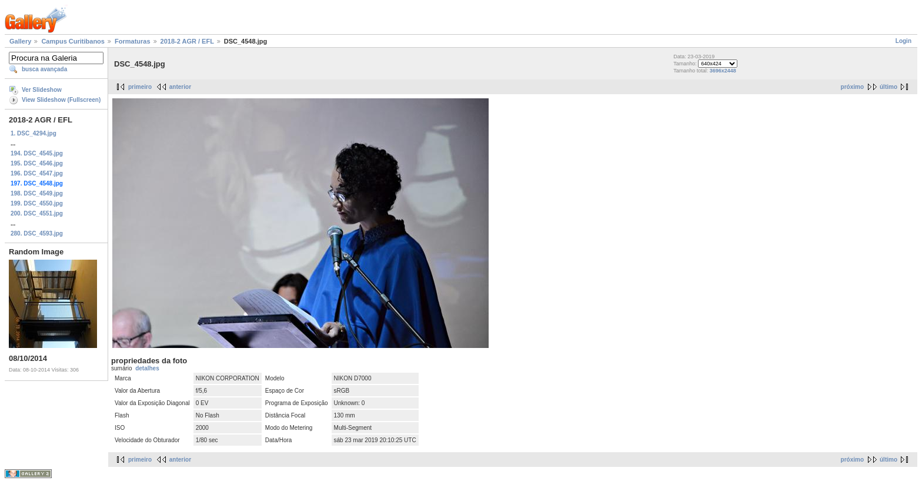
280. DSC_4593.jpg (37, 233)
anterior (180, 87)
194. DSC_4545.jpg (37, 153)
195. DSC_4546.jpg (37, 163)
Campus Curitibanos (73, 41)
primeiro (140, 87)
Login (903, 41)
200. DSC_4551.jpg (37, 213)
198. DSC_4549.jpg (37, 193)
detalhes (147, 368)
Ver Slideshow (42, 90)
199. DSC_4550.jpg (37, 203)
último (888, 87)
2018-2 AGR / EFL (187, 41)
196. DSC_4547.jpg (37, 173)
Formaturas (133, 41)
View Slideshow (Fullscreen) (61, 100)
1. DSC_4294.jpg (33, 133)
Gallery (20, 41)
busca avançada (44, 69)
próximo (852, 87)
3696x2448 (723, 71)
